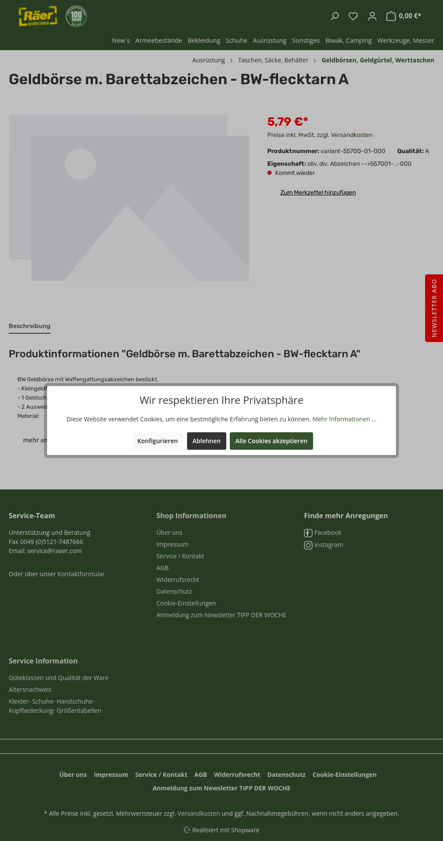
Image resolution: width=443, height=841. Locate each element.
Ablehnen (207, 441)
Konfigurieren (157, 441)
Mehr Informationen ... (344, 419)
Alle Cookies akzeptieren (271, 441)
